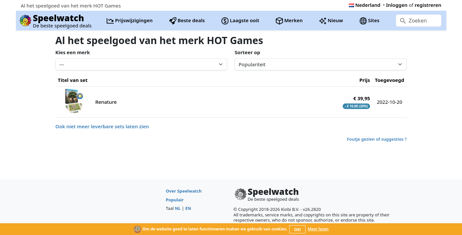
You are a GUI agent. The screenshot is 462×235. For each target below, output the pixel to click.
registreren (428, 5)
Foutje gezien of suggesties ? (377, 139)
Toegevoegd (389, 80)
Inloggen (397, 5)
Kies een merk (72, 52)
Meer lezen (318, 229)
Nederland (364, 5)
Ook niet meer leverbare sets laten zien (102, 126)
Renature (106, 102)
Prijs (364, 80)
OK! (297, 229)
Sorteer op (247, 52)
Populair (175, 200)
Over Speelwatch (183, 191)
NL (178, 208)
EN (188, 208)
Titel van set (72, 80)
